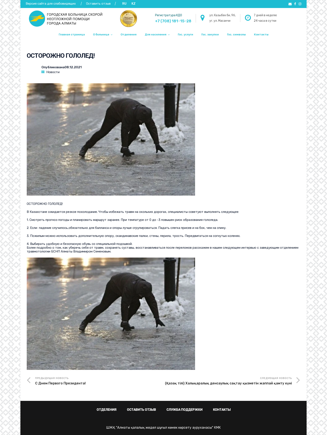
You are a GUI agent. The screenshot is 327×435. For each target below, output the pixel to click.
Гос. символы (236, 34)
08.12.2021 (73, 67)
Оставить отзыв (99, 3)
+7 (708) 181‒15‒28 (173, 21)
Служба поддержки (184, 410)
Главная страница (72, 34)
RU (124, 3)
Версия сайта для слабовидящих (51, 3)
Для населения (155, 34)
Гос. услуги (185, 34)
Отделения (129, 34)
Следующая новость (228, 381)
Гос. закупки (210, 34)
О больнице (101, 34)
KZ (134, 3)
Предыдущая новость (99, 381)
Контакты (261, 34)
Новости (53, 72)
